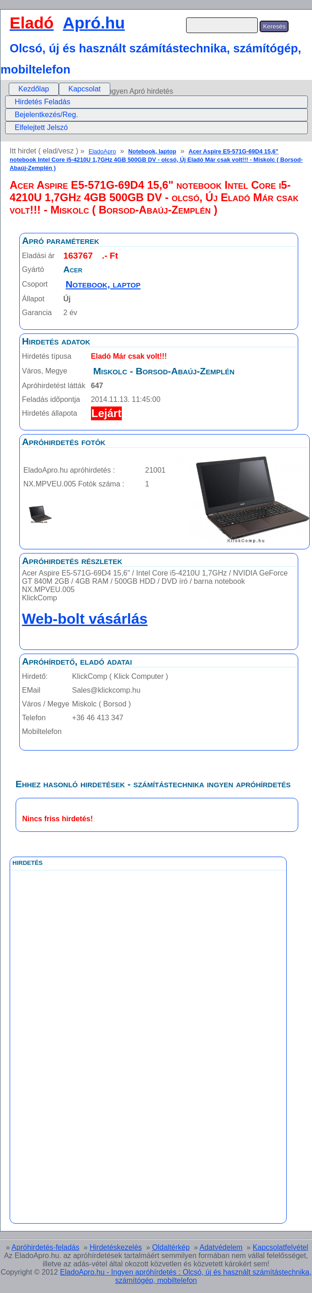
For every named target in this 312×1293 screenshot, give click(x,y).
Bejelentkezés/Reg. (46, 115)
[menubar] (59, 89)
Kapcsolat (84, 89)
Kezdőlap (33, 89)
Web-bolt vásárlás (84, 618)
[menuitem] (34, 89)
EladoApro (102, 151)
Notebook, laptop (152, 151)
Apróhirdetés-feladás (45, 1247)
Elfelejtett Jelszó (41, 127)
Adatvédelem (220, 1247)
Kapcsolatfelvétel (280, 1247)
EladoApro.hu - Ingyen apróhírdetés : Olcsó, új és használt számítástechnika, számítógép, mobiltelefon (186, 1276)
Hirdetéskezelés (116, 1247)
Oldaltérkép (171, 1247)
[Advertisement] (110, 1076)
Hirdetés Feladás (42, 102)
